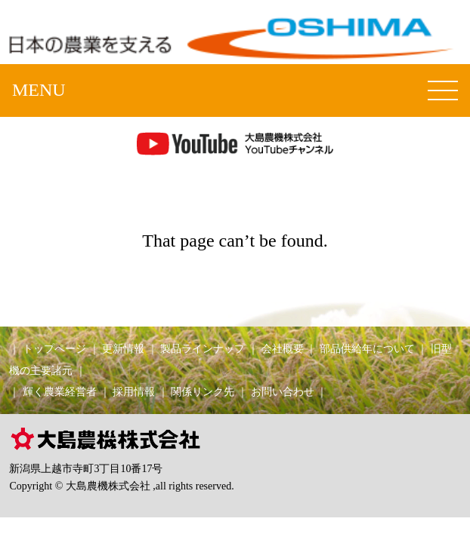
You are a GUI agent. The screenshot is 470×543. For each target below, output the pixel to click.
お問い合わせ (282, 391)
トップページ (54, 348)
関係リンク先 (202, 391)
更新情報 (123, 348)
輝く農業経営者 (60, 391)
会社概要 (282, 348)
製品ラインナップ (202, 348)
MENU (39, 90)
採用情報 (134, 391)
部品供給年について (367, 348)
